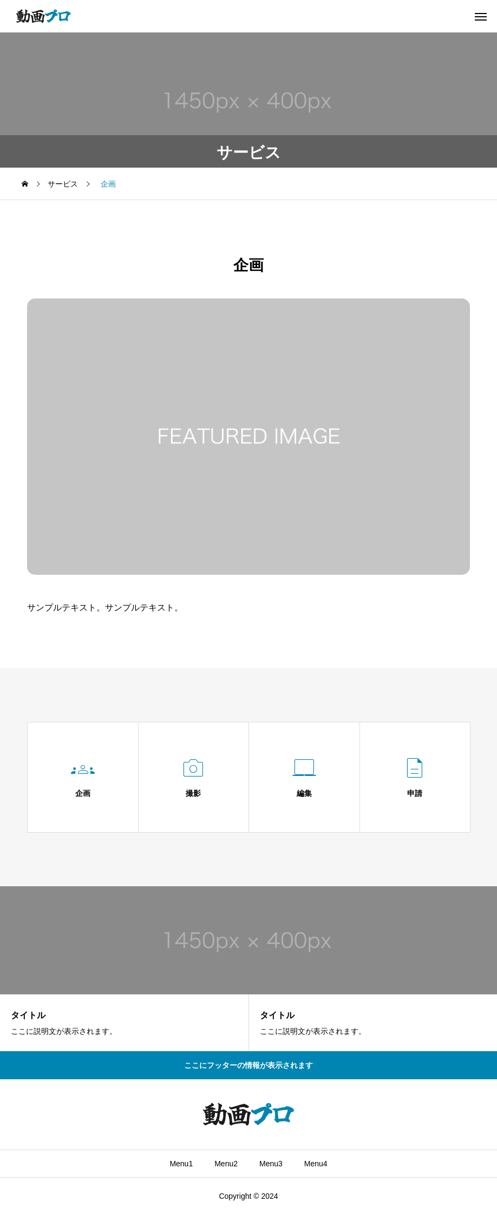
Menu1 (181, 1163)
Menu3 (271, 1163)
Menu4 (316, 1163)
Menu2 (226, 1163)
